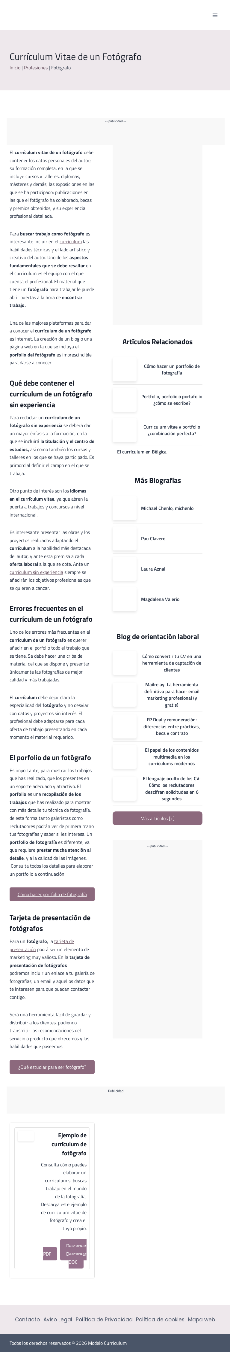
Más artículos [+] (157, 818)
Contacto (27, 1319)
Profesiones (36, 67)
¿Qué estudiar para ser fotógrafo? (52, 1067)
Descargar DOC (76, 1258)
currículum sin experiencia (36, 572)
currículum (71, 241)
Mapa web (201, 1319)
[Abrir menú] (214, 15)
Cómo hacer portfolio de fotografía (52, 894)
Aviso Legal (57, 1319)
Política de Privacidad (104, 1319)
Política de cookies (160, 1319)
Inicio (15, 67)
